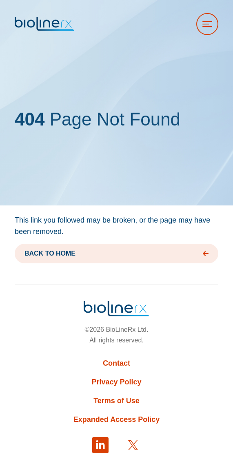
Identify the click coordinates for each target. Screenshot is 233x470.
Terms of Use (116, 401)
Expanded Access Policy (116, 419)
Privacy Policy (116, 382)
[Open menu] (207, 24)
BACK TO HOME (116, 253)
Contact (116, 363)
